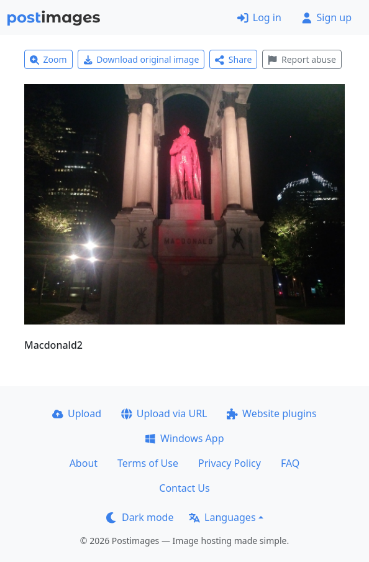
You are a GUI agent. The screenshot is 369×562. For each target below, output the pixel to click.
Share (233, 59)
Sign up (326, 17)
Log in (259, 17)
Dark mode (139, 517)
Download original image (141, 59)
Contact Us (184, 488)
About (84, 463)
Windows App (184, 438)
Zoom (48, 59)
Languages (222, 517)
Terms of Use (147, 463)
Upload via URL (164, 413)
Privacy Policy (229, 463)
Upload (76, 413)
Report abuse (301, 59)
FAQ (290, 463)
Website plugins (271, 413)
